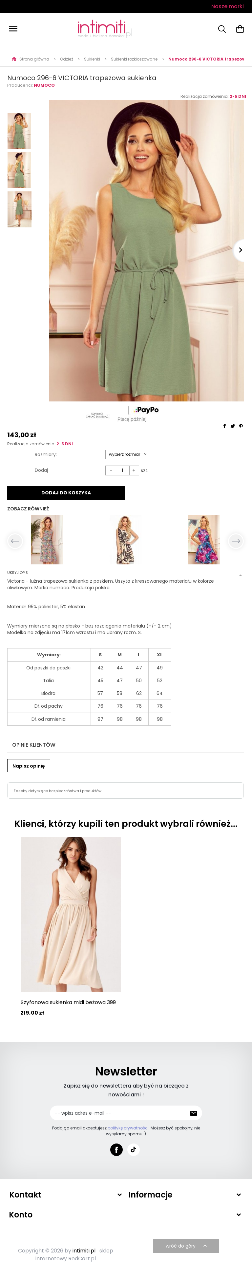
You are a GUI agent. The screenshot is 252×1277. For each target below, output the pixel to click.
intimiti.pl (84, 1250)
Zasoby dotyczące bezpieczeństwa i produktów (57, 790)
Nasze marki (227, 6)
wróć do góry (187, 1245)
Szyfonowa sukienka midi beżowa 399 (68, 1001)
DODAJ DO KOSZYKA (66, 492)
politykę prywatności (128, 1127)
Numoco (44, 85)
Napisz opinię (28, 765)
